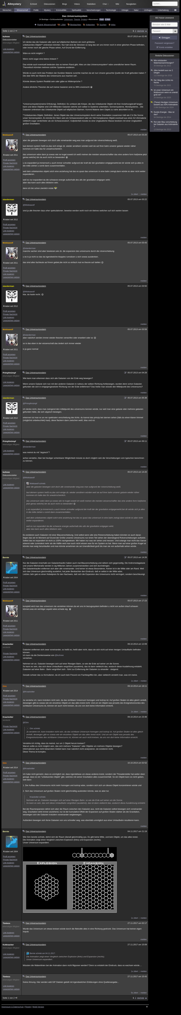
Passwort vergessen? (164, 43)
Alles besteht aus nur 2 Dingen (164, 73)
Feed (101, 19)
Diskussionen (49, 4)
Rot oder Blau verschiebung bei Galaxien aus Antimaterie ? (164, 126)
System (84, 19)
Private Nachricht (10, 163)
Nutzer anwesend (164, 18)
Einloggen (166, 38)
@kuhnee (59, 655)
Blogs (64, 4)
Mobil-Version (38, 1007)
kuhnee (6, 36)
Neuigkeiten (131, 4)
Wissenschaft (22, 10)
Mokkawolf (8, 135)
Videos (77, 4)
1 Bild (63, 24)
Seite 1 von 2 (10, 31)
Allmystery (14, 4)
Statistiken (91, 4)
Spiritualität (76, 10)
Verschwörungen (93, 10)
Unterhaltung (163, 10)
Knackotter (8, 644)
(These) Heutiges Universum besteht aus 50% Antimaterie (164, 105)
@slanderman (29, 248)
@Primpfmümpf (30, 403)
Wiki (117, 4)
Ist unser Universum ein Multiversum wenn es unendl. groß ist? (164, 94)
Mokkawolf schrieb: (36, 483)
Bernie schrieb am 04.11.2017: (40, 953)
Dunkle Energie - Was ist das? (164, 115)
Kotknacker (8, 945)
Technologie (111, 10)
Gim (5, 686)
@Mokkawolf (29, 205)
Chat (105, 4)
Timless (6, 923)
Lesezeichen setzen (11, 52)
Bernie (6, 557)
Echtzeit (33, 4)
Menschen (7, 10)
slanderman (8, 199)
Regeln (28, 1007)
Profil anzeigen (9, 160)
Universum (68, 19)
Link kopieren (8, 49)
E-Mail (107, 19)
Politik (36, 10)
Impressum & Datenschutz (13, 1007)
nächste (140, 31)
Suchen (103, 24)
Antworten (90, 24)
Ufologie (124, 10)
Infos (113, 24)
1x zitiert (134, 194)
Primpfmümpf (9, 373)
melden (144, 130)
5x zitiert (134, 993)
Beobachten (75, 24)
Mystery (47, 10)
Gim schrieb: (33, 728)
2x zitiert (134, 712)
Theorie (77, 19)
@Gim (26, 722)
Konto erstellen (166, 47)
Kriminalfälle (61, 10)
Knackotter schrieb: (36, 797)
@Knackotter (29, 691)
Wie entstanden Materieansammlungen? (164, 63)
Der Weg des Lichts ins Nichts (164, 83)
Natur (136, 10)
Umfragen (148, 10)
